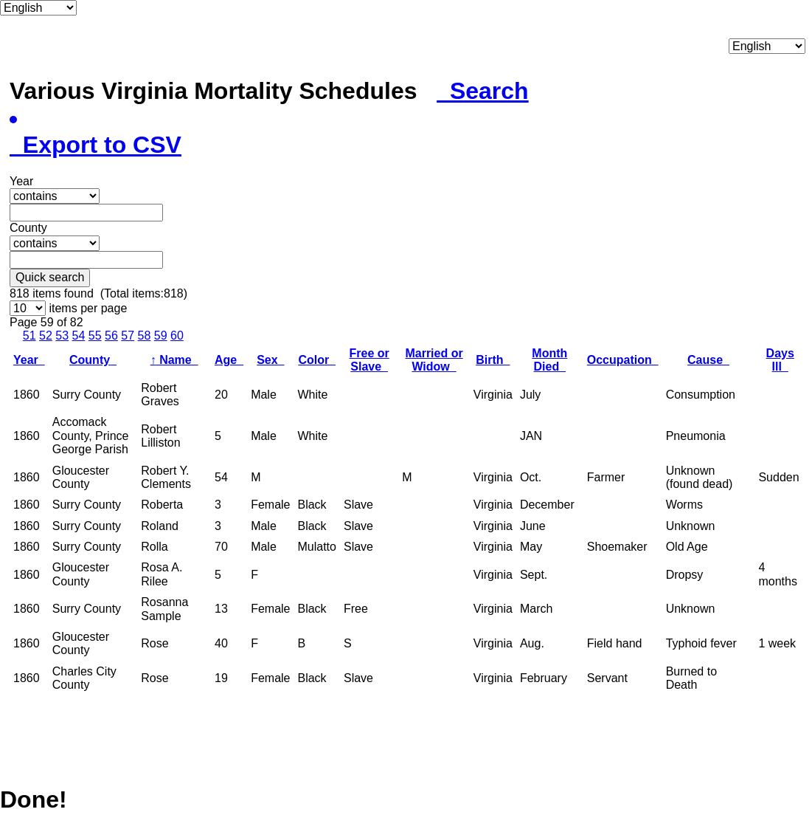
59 (160, 335)
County (93, 360)
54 (79, 335)
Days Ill (780, 360)
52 (45, 335)
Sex (270, 360)
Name (174, 360)
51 (29, 335)
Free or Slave (369, 360)
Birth (493, 360)
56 (111, 335)
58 (144, 335)
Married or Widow (433, 360)
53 (62, 335)
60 (177, 335)
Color (317, 360)
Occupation (623, 360)
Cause (708, 360)
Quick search (49, 277)
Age (229, 360)
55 (95, 335)
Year (29, 360)
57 (127, 335)
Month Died (549, 360)
